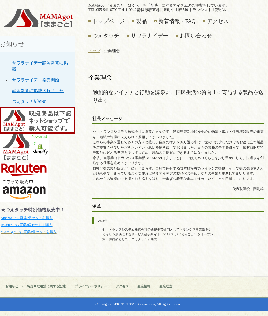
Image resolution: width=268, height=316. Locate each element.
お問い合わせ (196, 36)
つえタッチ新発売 (29, 101)
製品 (141, 21)
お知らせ (12, 43)
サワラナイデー (149, 36)
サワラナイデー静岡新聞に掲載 (40, 66)
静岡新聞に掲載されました (38, 90)
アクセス (218, 21)
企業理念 (165, 286)
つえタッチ (105, 36)
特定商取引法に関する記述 (46, 286)
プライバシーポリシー (91, 286)
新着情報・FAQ (177, 21)
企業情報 (143, 286)
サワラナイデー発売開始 (35, 80)
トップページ (108, 21)
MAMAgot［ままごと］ (37, 18)
